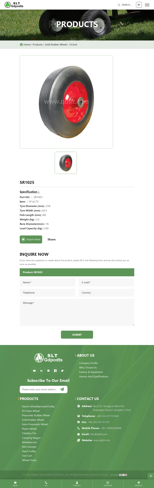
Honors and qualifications (93, 376)
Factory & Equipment (91, 372)
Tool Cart (27, 455)
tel (46, 485)
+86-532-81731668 (107, 416)
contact (77, 485)
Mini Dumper (29, 446)
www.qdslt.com (101, 440)
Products (37, 44)
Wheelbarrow (29, 442)
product (138, 485)
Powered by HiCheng (98, 475)
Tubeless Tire (29, 433)
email (15, 485)
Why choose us (88, 367)
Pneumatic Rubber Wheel (36, 415)
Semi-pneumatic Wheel (35, 424)
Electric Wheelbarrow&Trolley (38, 406)
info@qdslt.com (99, 434)
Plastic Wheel (29, 428)
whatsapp (108, 485)
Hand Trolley (29, 451)
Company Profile (88, 363)
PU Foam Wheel (31, 411)
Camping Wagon (31, 437)
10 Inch (73, 44)
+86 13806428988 (110, 428)
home (27, 44)
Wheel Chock (29, 460)
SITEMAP (114, 475)
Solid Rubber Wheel (56, 44)
